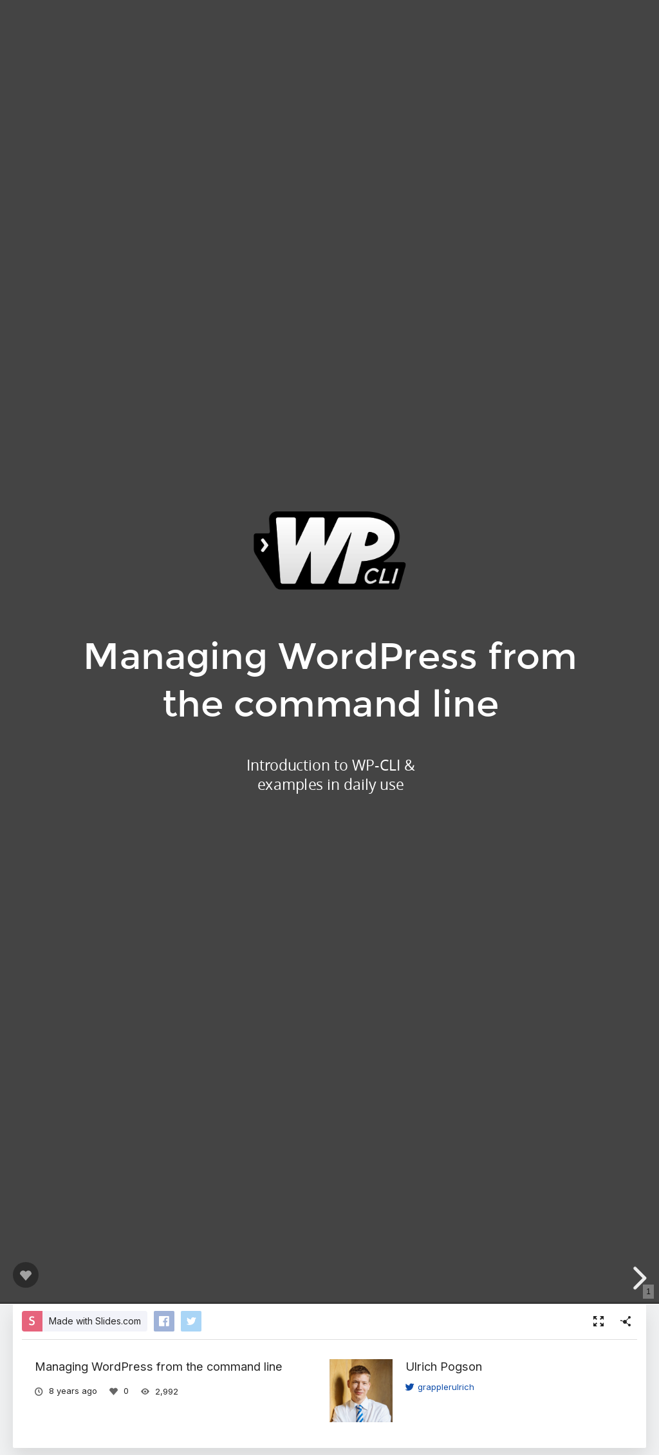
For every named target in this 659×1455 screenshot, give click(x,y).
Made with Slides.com (95, 1320)
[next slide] (642, 1278)
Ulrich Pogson (443, 1366)
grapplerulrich (439, 1387)
